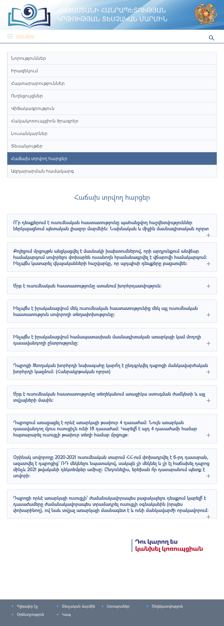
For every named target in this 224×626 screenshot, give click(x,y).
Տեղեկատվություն (167, 606)
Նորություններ (28, 58)
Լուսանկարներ (29, 133)
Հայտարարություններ (38, 83)
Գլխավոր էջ (27, 606)
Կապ (66, 614)
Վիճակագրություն (33, 108)
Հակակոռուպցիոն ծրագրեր (44, 120)
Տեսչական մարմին (78, 606)
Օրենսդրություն (30, 614)
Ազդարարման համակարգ (42, 171)
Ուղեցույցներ (27, 95)
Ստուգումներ (118, 606)
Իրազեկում (24, 70)
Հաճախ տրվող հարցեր (39, 158)
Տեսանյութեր (27, 145)
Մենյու (20, 37)
